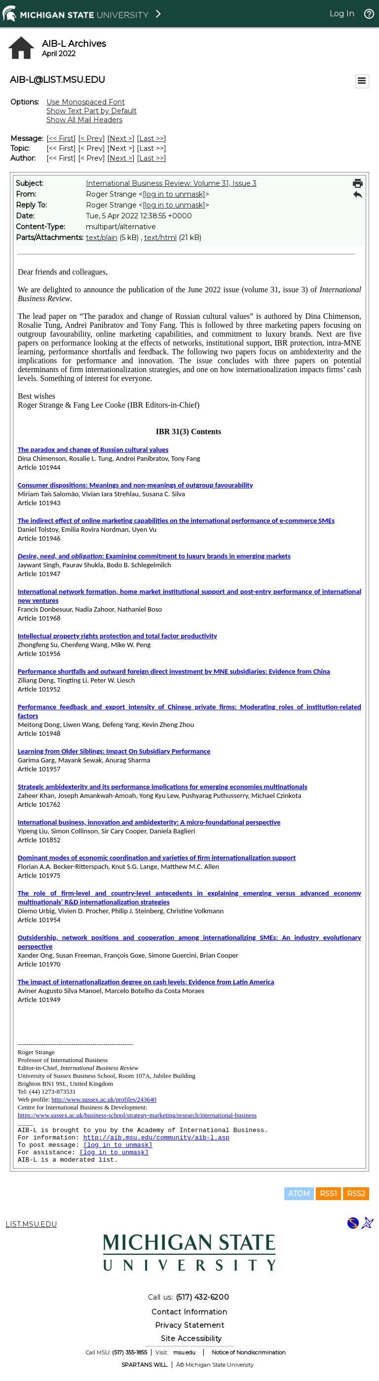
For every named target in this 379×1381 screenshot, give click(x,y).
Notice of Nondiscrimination (249, 1352)
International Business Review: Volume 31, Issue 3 (171, 183)
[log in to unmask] (174, 194)
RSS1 (328, 1193)
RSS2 (356, 1193)
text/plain (101, 237)
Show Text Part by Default (91, 110)
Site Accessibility (191, 1338)
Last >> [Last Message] (151, 138)
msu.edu (184, 1352)
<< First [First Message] (61, 138)
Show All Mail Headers (84, 119)
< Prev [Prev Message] (91, 138)
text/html (160, 237)
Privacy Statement (190, 1325)
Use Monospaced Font (85, 102)
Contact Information (189, 1312)
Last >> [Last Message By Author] (151, 158)
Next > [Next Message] (121, 138)
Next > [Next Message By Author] (121, 158)
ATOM (299, 1193)
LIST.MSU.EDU (31, 1224)
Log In (342, 13)
